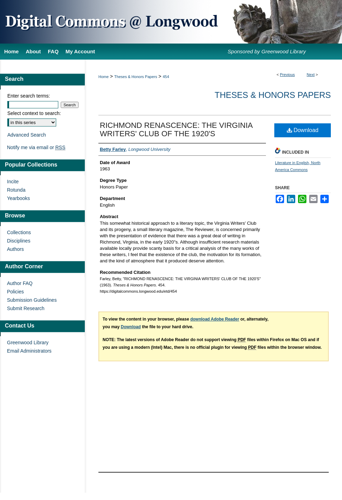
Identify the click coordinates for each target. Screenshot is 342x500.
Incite (12, 181)
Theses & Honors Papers (135, 77)
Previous (287, 74)
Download (303, 130)
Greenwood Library (28, 342)
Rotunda (16, 190)
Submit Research (25, 308)
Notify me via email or (36, 147)
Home (103, 77)
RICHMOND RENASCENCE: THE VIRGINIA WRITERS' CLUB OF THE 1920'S (176, 129)
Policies (15, 291)
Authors (15, 249)
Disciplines (18, 241)
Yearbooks (18, 198)
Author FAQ (19, 283)
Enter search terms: (28, 96)
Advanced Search (26, 135)
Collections (19, 232)
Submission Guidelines (32, 300)
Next (311, 74)
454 (166, 77)
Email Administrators (29, 351)
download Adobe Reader (214, 319)
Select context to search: (34, 113)
